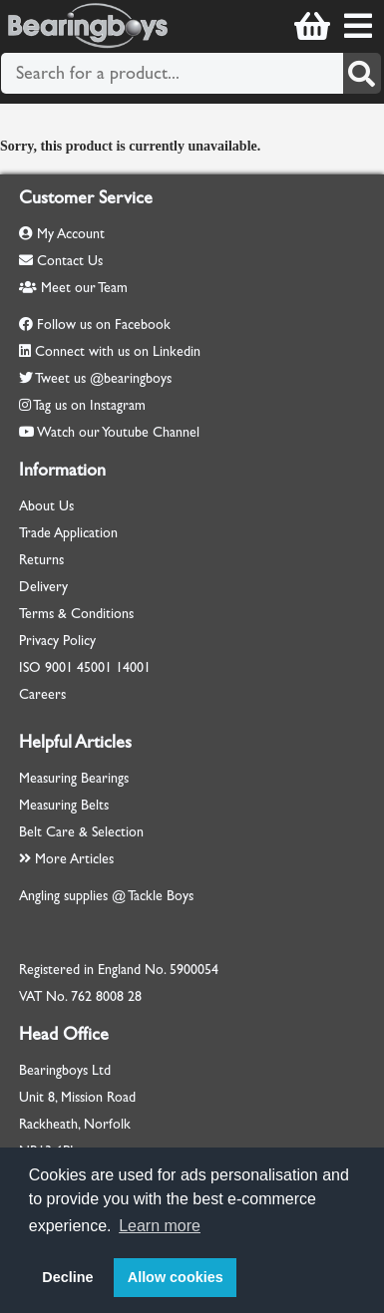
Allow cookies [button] (175, 1277)
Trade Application (68, 532)
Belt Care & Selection (81, 831)
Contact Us (61, 260)
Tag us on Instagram (89, 405)
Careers (42, 694)
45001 (94, 667)
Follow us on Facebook (104, 324)
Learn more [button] (159, 1225)
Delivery (43, 586)
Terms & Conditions (76, 613)
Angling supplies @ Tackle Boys (106, 895)
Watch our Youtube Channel (118, 432)
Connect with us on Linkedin (117, 351)
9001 (59, 667)
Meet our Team (73, 287)
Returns (41, 559)
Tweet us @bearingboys (103, 378)
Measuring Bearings (74, 778)
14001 (133, 667)
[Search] (362, 73)
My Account (62, 233)
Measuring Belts (64, 805)
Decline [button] (67, 1277)
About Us (46, 505)
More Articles (66, 858)
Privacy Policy (57, 640)
